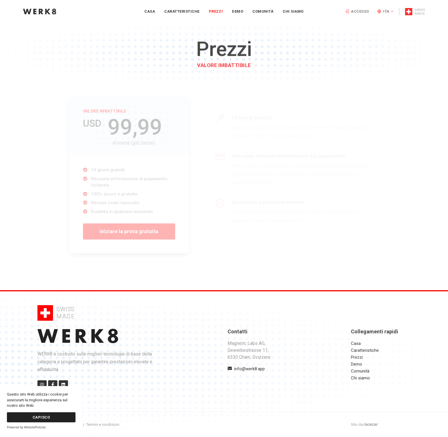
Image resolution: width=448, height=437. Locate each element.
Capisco (41, 417)
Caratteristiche (365, 350)
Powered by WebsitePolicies (26, 427)
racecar (371, 424)
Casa (356, 343)
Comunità (360, 371)
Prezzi (357, 357)
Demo (356, 364)
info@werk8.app (246, 368)
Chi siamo (360, 378)
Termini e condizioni (102, 424)
